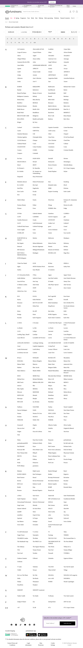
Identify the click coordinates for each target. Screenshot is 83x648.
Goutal (65, 226)
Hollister (66, 249)
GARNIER (36, 216)
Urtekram (19, 561)
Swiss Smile (20, 524)
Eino (49, 181)
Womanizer (36, 581)
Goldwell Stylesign (38, 226)
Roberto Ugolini (52, 484)
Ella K (65, 185)
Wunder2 (35, 585)
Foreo (34, 208)
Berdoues (66, 96)
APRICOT (35, 68)
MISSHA (35, 389)
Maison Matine (52, 361)
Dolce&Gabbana (68, 165)
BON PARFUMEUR (53, 109)
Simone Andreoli (21, 508)
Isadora (19, 269)
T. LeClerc (35, 532)
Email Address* (50, 623)
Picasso (35, 456)
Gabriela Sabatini (37, 213)
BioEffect (19, 103)
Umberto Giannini (22, 558)
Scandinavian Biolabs (69, 499)
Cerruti (65, 130)
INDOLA (66, 263)
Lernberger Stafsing (38, 343)
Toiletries (56, 18)
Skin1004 (66, 508)
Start (6, 22)
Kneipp (19, 314)
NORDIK (50, 420)
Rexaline (66, 480)
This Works (51, 546)
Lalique (35, 331)
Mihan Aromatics (68, 379)
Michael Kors (20, 379)
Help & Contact (68, 6)
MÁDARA (20, 361)
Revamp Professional (53, 477)
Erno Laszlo (20, 191)
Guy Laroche (67, 233)
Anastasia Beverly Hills (23, 62)
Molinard (50, 392)
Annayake (66, 62)
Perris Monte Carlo (38, 449)
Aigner (34, 55)
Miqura (50, 385)
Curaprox (19, 153)
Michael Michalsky (38, 379)
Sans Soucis (36, 495)
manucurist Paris (68, 364)
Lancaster (50, 331)
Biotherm (66, 103)
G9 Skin (19, 213)
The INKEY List (37, 541)
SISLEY (50, 508)
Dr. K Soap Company (69, 168)
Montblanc (51, 395)
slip (64, 511)
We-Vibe (35, 575)
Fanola (34, 200)
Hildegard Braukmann (38, 249)
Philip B (35, 453)
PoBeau (35, 459)
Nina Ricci (51, 416)
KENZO (50, 299)
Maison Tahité (21, 364)
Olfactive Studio (52, 425)
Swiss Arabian (67, 521)
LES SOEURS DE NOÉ (54, 343)
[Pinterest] (30, 625)
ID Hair (50, 263)
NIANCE (35, 416)
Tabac (65, 532)
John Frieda (36, 284)
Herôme (66, 246)
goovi (49, 226)
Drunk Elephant (52, 171)
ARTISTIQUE (52, 75)
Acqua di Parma (37, 52)
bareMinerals (51, 90)
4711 (49, 607)
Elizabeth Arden (52, 185)
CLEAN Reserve (21, 140)
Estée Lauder (67, 191)
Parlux (50, 443)
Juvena (34, 291)
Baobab (19, 90)
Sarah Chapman (21, 499)
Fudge (65, 208)
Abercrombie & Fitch (38, 49)
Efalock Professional (38, 181)
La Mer (35, 328)
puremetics (35, 466)
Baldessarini (51, 86)
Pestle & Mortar (68, 449)
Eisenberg (66, 181)
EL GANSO (20, 185)
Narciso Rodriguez (22, 410)
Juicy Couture (67, 288)
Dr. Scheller (20, 171)
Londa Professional (22, 349)
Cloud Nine (67, 140)
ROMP (50, 487)
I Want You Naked (22, 263)
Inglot (18, 266)
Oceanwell (20, 425)
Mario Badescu (21, 370)
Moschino (50, 398)
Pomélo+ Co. (51, 459)
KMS (65, 311)
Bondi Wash (20, 112)
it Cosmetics (51, 269)
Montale (35, 395)
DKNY (34, 165)
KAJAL (35, 296)
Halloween (51, 238)
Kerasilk (66, 299)
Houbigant (35, 253)
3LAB (34, 607)
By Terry (35, 122)
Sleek (34, 511)
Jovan (49, 288)
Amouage (66, 59)
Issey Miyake (36, 269)
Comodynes (51, 147)
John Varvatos (67, 284)
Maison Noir (67, 361)
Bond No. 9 (67, 109)
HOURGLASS (52, 253)
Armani (50, 71)
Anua (65, 65)
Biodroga (66, 99)
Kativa (19, 299)
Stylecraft (66, 518)
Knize (34, 314)
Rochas (65, 484)
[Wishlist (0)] (74, 12)
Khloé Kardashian (53, 302)
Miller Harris (51, 382)
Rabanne (19, 471)
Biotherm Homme (22, 106)
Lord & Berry (36, 349)
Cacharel (19, 127)
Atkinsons (20, 78)
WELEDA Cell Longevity (70, 575)
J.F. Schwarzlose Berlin (23, 275)
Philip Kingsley (52, 453)
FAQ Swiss (51, 200)
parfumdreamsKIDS (22, 443)
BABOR (19, 86)
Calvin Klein (36, 127)
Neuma (19, 413)
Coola (65, 147)
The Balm (35, 538)
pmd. (18, 459)
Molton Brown (67, 392)
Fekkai (34, 205)
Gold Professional (37, 223)
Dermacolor (51, 161)
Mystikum (51, 401)
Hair (36, 18)
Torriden (35, 553)
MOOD (66, 395)
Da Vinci (19, 158)
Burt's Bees (67, 119)
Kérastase (19, 302)
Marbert (19, 367)
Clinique (35, 140)
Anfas (34, 62)
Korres (65, 314)
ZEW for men (67, 601)
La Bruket (19, 328)
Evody (34, 194)
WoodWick (20, 585)
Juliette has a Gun (22, 291)
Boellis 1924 (36, 109)
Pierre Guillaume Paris (54, 456)
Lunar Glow (51, 352)
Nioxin (65, 416)
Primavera (35, 462)
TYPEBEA (66, 553)
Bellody (35, 96)
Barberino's (36, 90)
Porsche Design (68, 459)
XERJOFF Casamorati (38, 590)
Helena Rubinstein (37, 243)
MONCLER (20, 395)
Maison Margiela (37, 361)
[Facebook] (11, 625)
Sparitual (19, 518)
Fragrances (23, 18)
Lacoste (66, 328)
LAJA (18, 331)
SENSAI (50, 502)
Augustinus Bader (53, 78)
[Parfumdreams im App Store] (42, 634)
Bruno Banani (67, 115)
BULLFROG (20, 119)
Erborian (66, 188)
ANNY (50, 65)
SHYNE (66, 505)
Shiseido (35, 505)
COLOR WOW (21, 147)
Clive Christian (52, 140)
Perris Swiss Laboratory (54, 449)
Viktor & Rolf (52, 570)
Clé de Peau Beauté (69, 137)
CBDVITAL (36, 130)
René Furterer (20, 477)
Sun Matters (20, 521)
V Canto (19, 566)
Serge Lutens (20, 505)
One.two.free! (20, 428)
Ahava (19, 55)
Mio (34, 385)
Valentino (35, 566)
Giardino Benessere (22, 220)
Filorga (50, 205)
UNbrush (35, 558)
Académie (50, 49)
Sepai (65, 502)
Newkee (19, 416)
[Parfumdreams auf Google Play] (31, 634)
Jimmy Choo (67, 281)
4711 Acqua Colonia (69, 607)
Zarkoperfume (52, 601)
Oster (49, 431)
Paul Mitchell (20, 446)
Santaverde (51, 495)
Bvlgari (19, 122)
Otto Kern (66, 431)
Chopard (66, 134)
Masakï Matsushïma (53, 370)
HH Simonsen (21, 249)
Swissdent (35, 524)
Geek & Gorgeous (53, 216)
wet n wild (51, 578)
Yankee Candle (21, 596)
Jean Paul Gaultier (53, 278)
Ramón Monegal (52, 471)
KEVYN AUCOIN (38, 302)
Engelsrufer (36, 188)
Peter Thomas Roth (22, 453)
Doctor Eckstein (52, 165)
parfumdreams (67, 440)
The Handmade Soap (22, 541)
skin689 (19, 511)
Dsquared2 (20, 176)
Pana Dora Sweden (38, 440)
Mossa (65, 398)
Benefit (50, 96)
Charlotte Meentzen (22, 134)
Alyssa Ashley (36, 59)
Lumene (35, 352)
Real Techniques (37, 474)
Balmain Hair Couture (69, 86)
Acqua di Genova (21, 52)
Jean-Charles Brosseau (69, 278)
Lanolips (35, 334)
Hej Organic (20, 243)
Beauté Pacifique (21, 93)
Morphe (35, 398)
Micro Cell (51, 379)
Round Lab (51, 490)
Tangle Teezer (20, 535)
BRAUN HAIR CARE (23, 115)
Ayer (49, 81)
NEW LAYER (52, 413)
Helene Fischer (52, 243)
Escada (34, 191)
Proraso (66, 462)
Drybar (65, 171)
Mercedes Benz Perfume (54, 376)
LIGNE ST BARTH (69, 343)
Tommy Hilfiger (68, 550)
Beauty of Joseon (37, 93)
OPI (34, 428)
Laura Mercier (21, 337)
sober (49, 515)
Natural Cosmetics (65, 18)
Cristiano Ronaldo (68, 150)
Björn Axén (67, 106)
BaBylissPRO (36, 86)
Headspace (66, 238)
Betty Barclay (36, 99)
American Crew (52, 59)
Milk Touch (20, 382)
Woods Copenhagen (69, 581)
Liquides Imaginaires (38, 346)
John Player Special (53, 284)
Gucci (65, 229)
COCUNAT (51, 143)
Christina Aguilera (22, 137)
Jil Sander (50, 281)
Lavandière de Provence (39, 337)
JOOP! (34, 288)
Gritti (34, 229)
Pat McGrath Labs (68, 443)
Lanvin (50, 334)
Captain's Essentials (53, 127)
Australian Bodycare (69, 78)
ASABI (66, 75)
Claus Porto (51, 137)
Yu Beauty (51, 596)
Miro (65, 385)
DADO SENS (36, 158)
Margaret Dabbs (52, 367)
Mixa (65, 389)
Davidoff (50, 158)
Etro (18, 194)
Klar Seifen (51, 311)
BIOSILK (35, 103)
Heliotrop (66, 243)
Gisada (34, 220)
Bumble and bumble (38, 119)
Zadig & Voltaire (21, 601)
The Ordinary (20, 546)
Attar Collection (37, 78)
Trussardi (50, 553)
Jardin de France (37, 278)
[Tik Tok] (21, 625)
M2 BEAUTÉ (51, 357)
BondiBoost (36, 112)
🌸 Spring (16, 18)
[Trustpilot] (7, 634)
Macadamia (67, 357)
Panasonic (50, 440)
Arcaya (65, 68)
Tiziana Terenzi (37, 550)
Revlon (19, 480)
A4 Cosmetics (21, 49)
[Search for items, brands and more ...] (41, 12)
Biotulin (35, 106)
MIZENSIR (36, 392)
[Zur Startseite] (13, 11)
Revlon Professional (38, 480)
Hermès (50, 246)
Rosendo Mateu (68, 487)
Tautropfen (35, 535)
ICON (34, 263)
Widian (19, 581)
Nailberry (19, 407)
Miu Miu (50, 389)
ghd (65, 216)
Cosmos (19, 150)
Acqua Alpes (67, 49)
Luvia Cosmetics (68, 352)
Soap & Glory (36, 515)
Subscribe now (67, 623)
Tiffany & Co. (67, 546)
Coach (34, 143)
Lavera (50, 337)
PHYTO (19, 456)
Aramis (50, 68)
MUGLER (20, 401)
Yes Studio (35, 596)
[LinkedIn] (34, 625)
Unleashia (50, 558)
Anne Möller (20, 65)
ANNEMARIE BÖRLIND (40, 65)
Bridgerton (35, 115)
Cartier (19, 130)
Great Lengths (21, 229)
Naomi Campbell (68, 407)
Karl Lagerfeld (52, 296)
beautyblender (52, 93)
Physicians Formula (69, 453)
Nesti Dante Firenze (69, 410)
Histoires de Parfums (53, 249)
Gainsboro (51, 213)
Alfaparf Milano (21, 59)
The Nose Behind (68, 541)
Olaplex (35, 425)
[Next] (79, 32)
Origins (19, 431)
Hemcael (19, 246)
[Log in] (70, 12)
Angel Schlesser (52, 62)
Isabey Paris (67, 266)
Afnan (49, 52)
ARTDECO (67, 71)
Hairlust (35, 238)
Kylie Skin (66, 317)
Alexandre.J (67, 55)
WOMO (50, 581)
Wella (18, 578)
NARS (34, 410)
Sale (11, 18)
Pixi (65, 456)
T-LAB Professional (22, 532)
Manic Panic (51, 364)
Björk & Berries (52, 106)
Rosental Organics (37, 490)
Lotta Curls (66, 349)
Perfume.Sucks (67, 446)
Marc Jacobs (36, 367)
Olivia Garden (67, 425)
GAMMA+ (66, 213)
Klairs (18, 311)
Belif (65, 93)
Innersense (51, 266)
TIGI (18, 550)
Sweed (50, 521)
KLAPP (35, 311)
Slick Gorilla (51, 511)
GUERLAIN (20, 233)
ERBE (50, 188)
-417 (18, 607)
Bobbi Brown (20, 109)
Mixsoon (19, 392)
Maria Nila (66, 367)
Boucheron (51, 112)
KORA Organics (52, 314)
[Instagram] (16, 625)
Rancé (65, 471)
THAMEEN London (22, 538)
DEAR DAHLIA (21, 161)
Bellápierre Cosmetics (23, 96)
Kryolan (19, 317)
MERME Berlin (68, 376)
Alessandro (51, 55)
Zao (34, 601)
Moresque (19, 398)
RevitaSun (66, 477)
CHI (34, 134)
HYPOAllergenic (21, 258)
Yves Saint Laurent (69, 596)
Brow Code (51, 115)
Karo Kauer (67, 296)
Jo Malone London (22, 284)
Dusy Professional (37, 176)
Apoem (19, 68)
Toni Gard (20, 553)
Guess (34, 233)
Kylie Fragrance (37, 317)
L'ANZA (19, 323)
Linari (18, 346)
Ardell (19, 71)
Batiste (65, 90)
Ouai (18, 434)
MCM (18, 376)
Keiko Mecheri (37, 299)
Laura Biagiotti (67, 334)
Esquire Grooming (53, 191)
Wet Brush (35, 578)
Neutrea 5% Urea (37, 413)
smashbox (19, 515)
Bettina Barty (20, 99)
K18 (18, 296)
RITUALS (20, 484)
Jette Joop (35, 281)
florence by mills (68, 205)
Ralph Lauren (36, 471)
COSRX (35, 150)
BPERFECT (67, 112)
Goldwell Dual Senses (23, 226)
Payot (34, 446)
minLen (19, 385)
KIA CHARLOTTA (69, 302)
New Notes (66, 413)
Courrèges (51, 150)
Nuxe (65, 420)
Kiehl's (19, 306)
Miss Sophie (20, 389)
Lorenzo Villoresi (52, 349)
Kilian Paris (36, 306)
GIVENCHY (51, 220)
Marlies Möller (37, 370)
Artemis (35, 75)
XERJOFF (20, 590)
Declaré (35, 161)
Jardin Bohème (21, 278)
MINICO (66, 382)
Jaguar (50, 275)
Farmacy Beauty (21, 205)
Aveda (19, 81)
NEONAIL (51, 410)
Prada (18, 462)
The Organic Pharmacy (39, 546)
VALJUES (51, 566)
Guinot (50, 233)
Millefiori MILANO (38, 382)
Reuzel (34, 477)
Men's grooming (48, 18)
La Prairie (50, 328)
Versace (35, 570)
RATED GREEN (21, 474)
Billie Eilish (51, 99)
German (74, 6)
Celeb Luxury (51, 130)
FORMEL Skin (52, 208)
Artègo (19, 75)
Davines (66, 158)
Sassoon (35, 499)
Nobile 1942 (36, 420)
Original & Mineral (69, 428)
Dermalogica (67, 161)
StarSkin (50, 518)
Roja (34, 487)
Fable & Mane (21, 200)
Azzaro (65, 81)
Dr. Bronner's (20, 168)
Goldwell (66, 223)
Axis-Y (35, 81)
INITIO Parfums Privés (39, 266)
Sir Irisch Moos (37, 508)
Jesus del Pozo (21, 281)
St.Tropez (35, 518)
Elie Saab (35, 185)
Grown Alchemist (52, 229)
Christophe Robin (37, 137)
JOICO (19, 288)
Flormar (19, 208)
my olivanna (36, 401)
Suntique (35, 521)
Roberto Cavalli (37, 484)
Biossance (50, 103)
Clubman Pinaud (21, 143)
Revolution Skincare (53, 480)
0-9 (35, 42)
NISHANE (20, 420)
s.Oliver (19, 495)
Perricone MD (21, 449)
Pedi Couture (51, 446)
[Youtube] (25, 625)
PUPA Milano (20, 466)
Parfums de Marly (37, 443)
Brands (7, 18)
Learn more (52, 2)
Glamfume (66, 220)
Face (28, 18)
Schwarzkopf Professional (24, 502)
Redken (50, 474)
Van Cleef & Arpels (69, 566)
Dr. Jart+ (50, 168)
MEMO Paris (36, 376)
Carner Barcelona (68, 127)
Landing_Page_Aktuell (23, 334)
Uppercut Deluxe (68, 558)
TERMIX (66, 535)
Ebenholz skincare (22, 181)
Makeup (41, 18)
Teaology (50, 535)
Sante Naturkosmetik (69, 495)
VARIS (19, 570)
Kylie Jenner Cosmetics (54, 317)
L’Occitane (35, 323)
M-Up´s (19, 357)
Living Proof (51, 346)
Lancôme (66, 331)
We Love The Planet (22, 575)
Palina (19, 440)
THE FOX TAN (52, 538)
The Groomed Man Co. (70, 538)
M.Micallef (36, 357)
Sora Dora (66, 515)
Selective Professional (38, 502)
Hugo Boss (66, 253)
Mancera (35, 364)
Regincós (66, 474)
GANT (19, 216)
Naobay (50, 407)
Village (65, 570)
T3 (49, 532)
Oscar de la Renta (37, 431)
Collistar (66, 143)
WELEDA (51, 575)
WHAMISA (67, 578)
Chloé (49, 134)
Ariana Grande (36, 71)
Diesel (19, 165)
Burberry (50, 119)
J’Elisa (34, 275)
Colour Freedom (37, 147)
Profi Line (50, 462)
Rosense (19, 490)
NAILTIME (36, 407)
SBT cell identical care (54, 499)
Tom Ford (50, 550)
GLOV (19, 223)
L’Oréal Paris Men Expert (55, 323)
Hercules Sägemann (38, 246)
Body (32, 18)
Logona (66, 346)
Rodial (19, 487)
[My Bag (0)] (77, 12)
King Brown (51, 306)
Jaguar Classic (67, 275)
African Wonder (68, 52)
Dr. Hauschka (36, 168)
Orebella (50, 428)
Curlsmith (35, 153)
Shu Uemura (51, 505)
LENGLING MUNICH (23, 343)
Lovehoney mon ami (22, 352)
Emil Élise (20, 188)
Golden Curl (51, 223)
